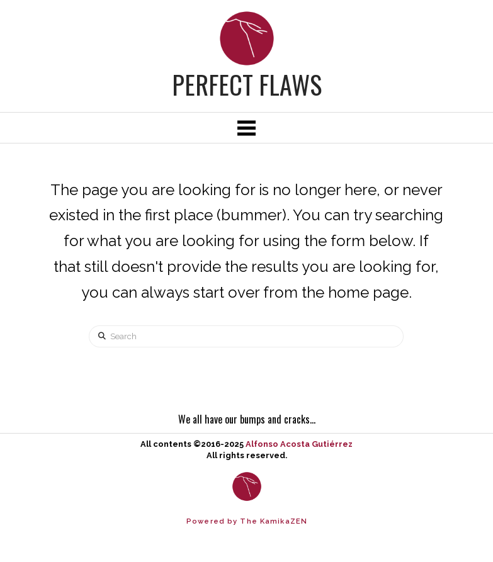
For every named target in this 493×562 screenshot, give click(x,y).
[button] (246, 128)
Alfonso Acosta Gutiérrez (299, 444)
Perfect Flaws (247, 84)
